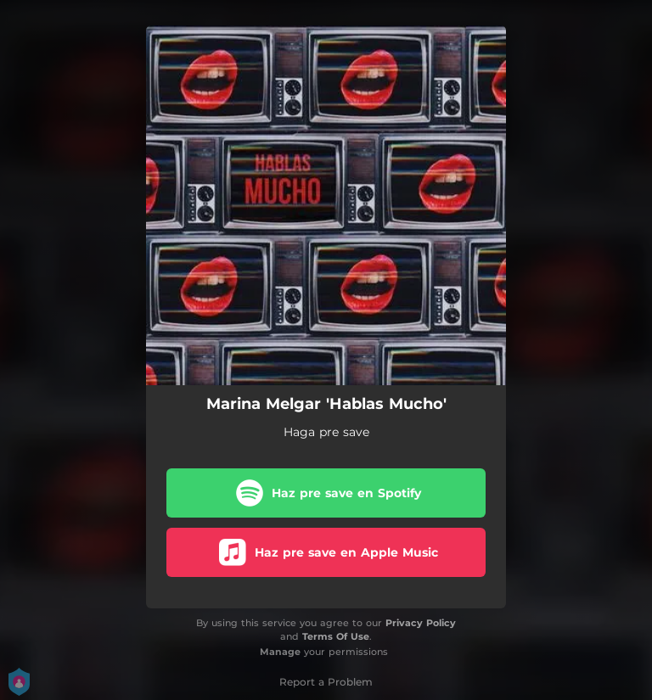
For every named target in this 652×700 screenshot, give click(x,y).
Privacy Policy (420, 623)
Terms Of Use (335, 636)
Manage (280, 652)
